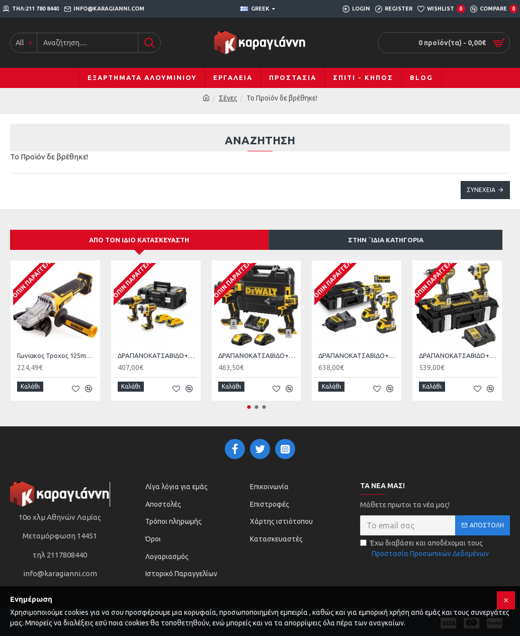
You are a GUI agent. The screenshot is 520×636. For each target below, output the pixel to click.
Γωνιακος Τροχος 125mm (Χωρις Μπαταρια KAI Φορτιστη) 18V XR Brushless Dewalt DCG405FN (57, 355)
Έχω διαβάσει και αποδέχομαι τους (425, 545)
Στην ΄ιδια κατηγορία (385, 239)
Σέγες (228, 98)
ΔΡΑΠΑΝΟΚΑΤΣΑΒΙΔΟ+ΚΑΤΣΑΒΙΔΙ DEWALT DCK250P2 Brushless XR (358, 355)
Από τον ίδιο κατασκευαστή (139, 239)
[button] (248, 403)
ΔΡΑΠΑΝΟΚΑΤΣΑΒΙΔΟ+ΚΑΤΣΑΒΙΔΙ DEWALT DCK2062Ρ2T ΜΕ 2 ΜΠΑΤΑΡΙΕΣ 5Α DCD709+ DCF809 (258, 355)
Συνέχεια (481, 190)
